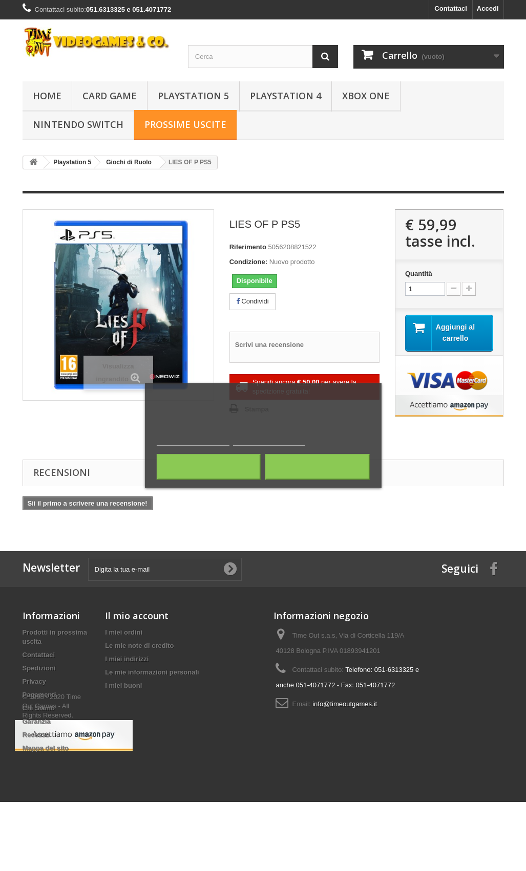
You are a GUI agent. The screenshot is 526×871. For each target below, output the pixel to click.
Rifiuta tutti (208, 467)
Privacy (34, 681)
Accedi (488, 8)
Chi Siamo (39, 708)
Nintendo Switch (78, 124)
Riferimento (247, 247)
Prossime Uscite (185, 124)
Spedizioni (39, 668)
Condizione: (248, 262)
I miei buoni (123, 685)
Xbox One (366, 96)
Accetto (318, 467)
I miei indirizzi (127, 659)
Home (47, 96)
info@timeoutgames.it (344, 704)
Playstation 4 (285, 96)
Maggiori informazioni (193, 441)
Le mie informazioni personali (152, 672)
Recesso (36, 734)
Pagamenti (39, 695)
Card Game (109, 96)
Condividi (252, 301)
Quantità (418, 273)
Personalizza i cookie (269, 441)
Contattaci (450, 8)
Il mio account (137, 615)
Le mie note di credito (139, 645)
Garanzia (37, 721)
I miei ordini (123, 632)
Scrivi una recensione (269, 345)
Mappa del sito (46, 748)
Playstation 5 (193, 96)
